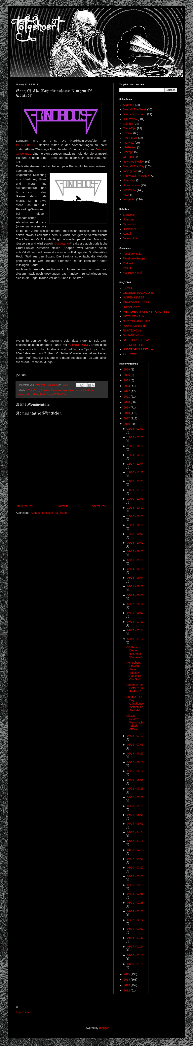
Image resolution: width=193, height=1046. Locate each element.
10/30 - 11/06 (135, 498)
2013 (127, 985)
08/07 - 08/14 (135, 604)
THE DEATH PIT (133, 344)
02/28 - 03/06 (135, 893)
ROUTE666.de (132, 330)
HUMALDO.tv (131, 306)
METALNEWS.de (133, 316)
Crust (36, 390)
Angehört (128, 104)
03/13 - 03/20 (135, 876)
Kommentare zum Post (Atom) (49, 512)
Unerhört (128, 180)
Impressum (23, 1012)
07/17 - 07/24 (135, 630)
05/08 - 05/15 (135, 806)
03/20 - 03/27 (135, 867)
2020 (127, 402)
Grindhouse (75, 390)
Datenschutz (130, 238)
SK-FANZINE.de (133, 335)
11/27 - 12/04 (135, 463)
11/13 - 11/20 (135, 481)
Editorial (128, 123)
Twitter (127, 267)
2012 (127, 990)
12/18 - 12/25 (135, 437)
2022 (127, 391)
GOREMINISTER (133, 297)
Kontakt (127, 233)
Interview (128, 142)
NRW (35, 394)
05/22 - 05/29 (135, 788)
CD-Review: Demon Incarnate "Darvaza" (134, 652)
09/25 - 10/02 (135, 542)
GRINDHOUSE (26, 145)
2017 (127, 418)
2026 (127, 369)
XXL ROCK (130, 354)
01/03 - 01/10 (135, 964)
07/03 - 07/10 (135, 735)
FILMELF (129, 288)
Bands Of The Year (134, 114)
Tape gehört (130, 171)
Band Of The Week (135, 109)
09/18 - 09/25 (135, 551)
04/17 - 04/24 (135, 832)
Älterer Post (99, 506)
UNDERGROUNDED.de (138, 349)
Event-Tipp (129, 128)
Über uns (128, 219)
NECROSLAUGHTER (136, 321)
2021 (127, 396)
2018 (127, 412)
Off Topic (128, 156)
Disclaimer (129, 229)
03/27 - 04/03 (135, 858)
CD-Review (130, 119)
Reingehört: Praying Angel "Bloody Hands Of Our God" (133, 671)
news (126, 194)
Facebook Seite (132, 253)
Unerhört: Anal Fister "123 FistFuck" (135, 688)
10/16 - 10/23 (135, 516)
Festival (128, 133)
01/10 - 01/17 (135, 955)
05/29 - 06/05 (135, 779)
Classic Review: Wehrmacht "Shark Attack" (134, 722)
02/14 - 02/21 (135, 911)
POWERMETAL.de (134, 325)
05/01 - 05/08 (135, 814)
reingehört (129, 199)
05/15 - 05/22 (135, 797)
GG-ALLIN (61, 243)
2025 (127, 374)
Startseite (62, 506)
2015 (127, 974)
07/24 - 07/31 (135, 621)
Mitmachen (129, 224)
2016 (29, 390)
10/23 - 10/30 (135, 507)
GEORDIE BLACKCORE (138, 292)
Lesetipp (128, 152)
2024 (127, 380)
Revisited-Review (133, 161)
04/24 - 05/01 (135, 823)
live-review (129, 190)
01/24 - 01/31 (135, 937)
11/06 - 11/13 (135, 489)
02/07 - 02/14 (135, 920)
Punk (42, 394)
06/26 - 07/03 (135, 744)
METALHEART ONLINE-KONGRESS (146, 311)
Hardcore (88, 390)
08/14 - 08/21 (135, 595)
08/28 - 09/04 (135, 577)
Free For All (130, 137)
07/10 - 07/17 (135, 639)
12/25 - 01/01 (135, 428)
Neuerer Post (25, 506)
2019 (127, 407)
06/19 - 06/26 (135, 753)
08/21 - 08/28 (135, 586)
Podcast (128, 263)
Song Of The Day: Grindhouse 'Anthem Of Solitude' (135, 703)
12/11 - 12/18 (135, 446)
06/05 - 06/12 (135, 771)
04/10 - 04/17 (135, 841)
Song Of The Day (56, 394)
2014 (127, 979)
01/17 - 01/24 (135, 946)
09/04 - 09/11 (135, 568)
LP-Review (129, 147)
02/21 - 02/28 (135, 902)
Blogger (103, 1027)
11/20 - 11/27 (135, 472)
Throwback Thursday (136, 175)
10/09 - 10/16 (135, 525)
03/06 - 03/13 (135, 885)
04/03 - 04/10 (135, 850)
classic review (131, 185)
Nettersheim (24, 394)
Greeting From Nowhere (54, 390)
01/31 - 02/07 (135, 928)
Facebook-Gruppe (134, 258)
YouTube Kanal (132, 272)
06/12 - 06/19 (135, 762)
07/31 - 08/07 (135, 612)
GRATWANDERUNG (136, 302)
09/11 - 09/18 (135, 560)
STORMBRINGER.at (136, 340)
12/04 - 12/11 (135, 454)
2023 (127, 385)
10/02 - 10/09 (135, 533)
